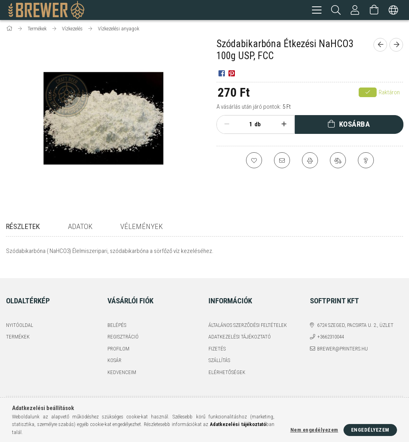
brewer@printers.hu (342, 343)
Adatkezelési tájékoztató (239, 331)
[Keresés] (335, 10)
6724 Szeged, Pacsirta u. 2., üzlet (355, 320)
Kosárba (354, 125)
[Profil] (355, 10)
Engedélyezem (370, 430)
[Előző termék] (380, 46)
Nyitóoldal (19, 320)
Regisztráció (123, 331)
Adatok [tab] (80, 227)
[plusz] (284, 125)
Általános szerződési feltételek (247, 320)
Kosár (114, 355)
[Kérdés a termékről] (366, 161)
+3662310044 (330, 331)
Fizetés (217, 343)
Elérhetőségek (226, 367)
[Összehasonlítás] (338, 161)
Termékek (18, 331)
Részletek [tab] (23, 227)
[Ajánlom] (282, 161)
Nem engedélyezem (314, 430)
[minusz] (226, 125)
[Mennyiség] (246, 125)
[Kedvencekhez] (254, 161)
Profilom (118, 343)
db (257, 125)
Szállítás (219, 355)
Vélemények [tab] (141, 227)
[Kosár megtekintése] (374, 10)
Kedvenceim (121, 367)
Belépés (116, 320)
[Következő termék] (396, 46)
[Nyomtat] (310, 161)
